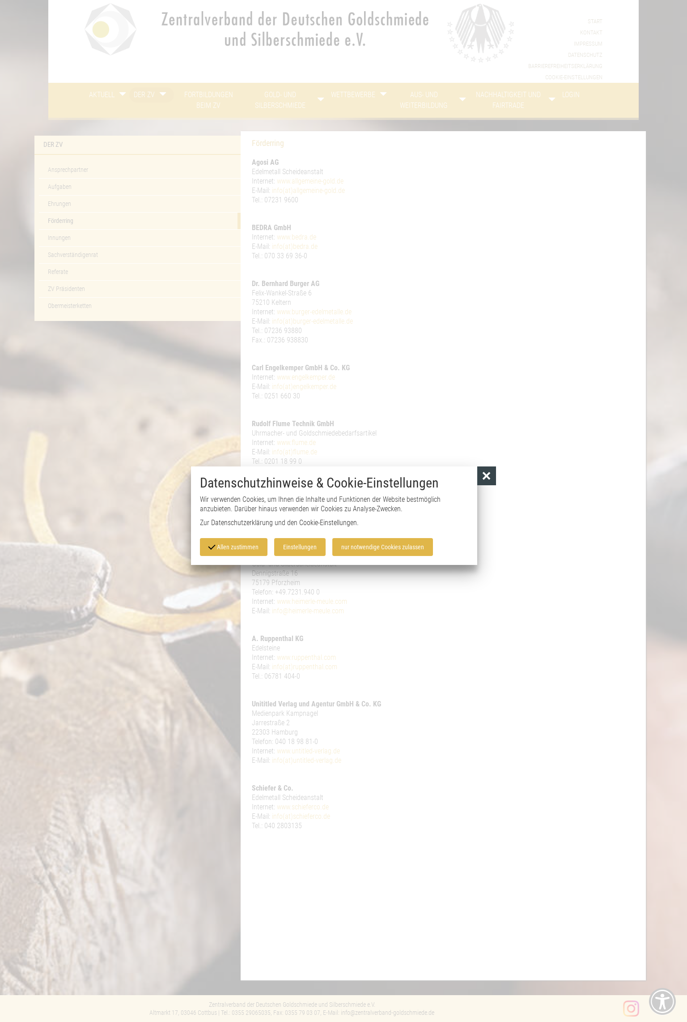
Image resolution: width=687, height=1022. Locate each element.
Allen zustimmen (233, 546)
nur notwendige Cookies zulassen (382, 547)
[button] (486, 476)
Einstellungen (300, 547)
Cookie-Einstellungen (328, 522)
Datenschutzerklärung (242, 522)
